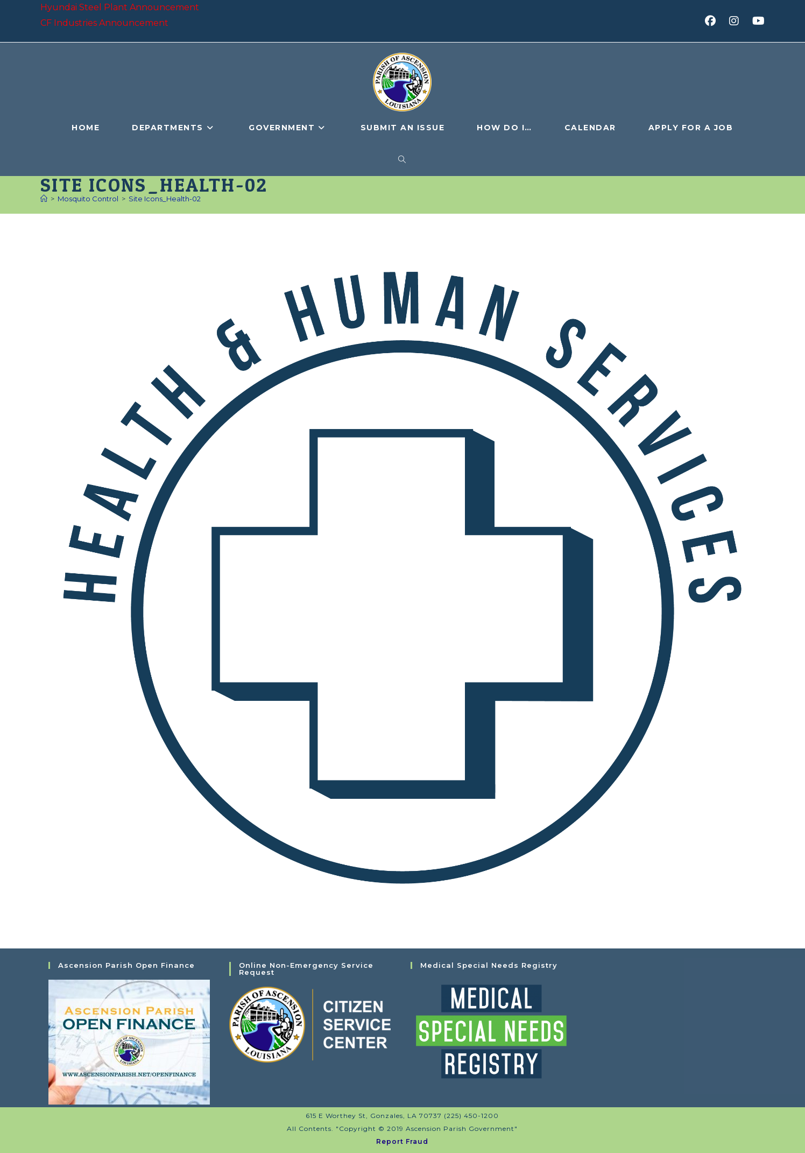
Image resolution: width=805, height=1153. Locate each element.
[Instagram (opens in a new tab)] (737, 21)
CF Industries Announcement (104, 23)
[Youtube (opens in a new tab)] (757, 21)
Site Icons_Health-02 (165, 198)
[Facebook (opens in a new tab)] (714, 21)
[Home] (43, 198)
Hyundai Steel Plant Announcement (119, 7)
